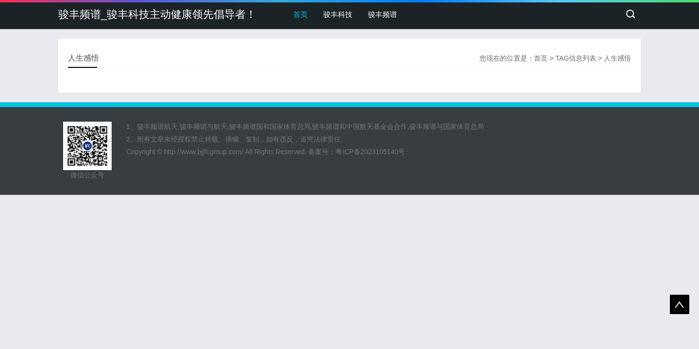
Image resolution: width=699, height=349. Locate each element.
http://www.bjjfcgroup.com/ (203, 152)
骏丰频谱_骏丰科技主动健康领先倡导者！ (157, 14)
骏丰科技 (337, 14)
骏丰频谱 (382, 14)
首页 (300, 14)
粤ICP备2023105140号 (370, 152)
